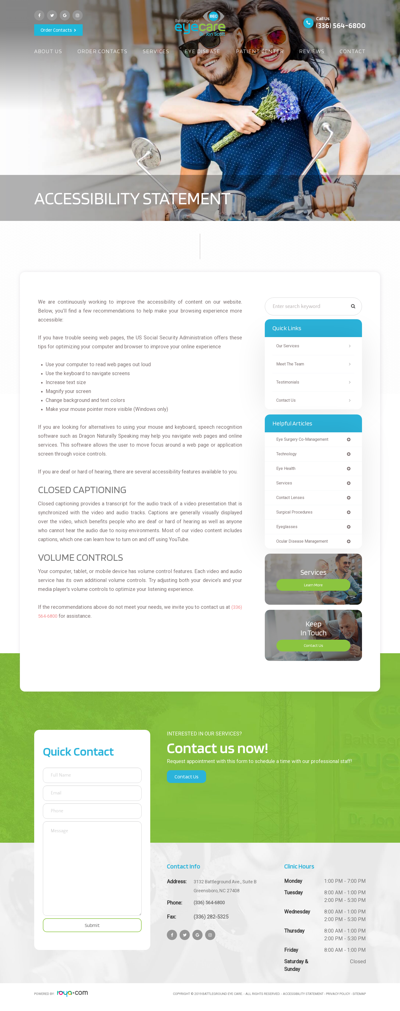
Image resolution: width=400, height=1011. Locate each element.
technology (288, 455)
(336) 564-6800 (341, 25)
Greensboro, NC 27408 (229, 889)
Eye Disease (202, 51)
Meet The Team (292, 364)
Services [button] (156, 51)
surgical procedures (296, 515)
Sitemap (359, 998)
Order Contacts (56, 30)
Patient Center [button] (260, 51)
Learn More (313, 589)
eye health (287, 470)
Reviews (311, 51)
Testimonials (289, 382)
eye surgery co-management (305, 439)
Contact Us (287, 400)
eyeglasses (288, 530)
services (285, 485)
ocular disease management (305, 545)
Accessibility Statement (303, 998)
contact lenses (292, 500)
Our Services (289, 346)
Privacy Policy (338, 998)
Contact (353, 51)
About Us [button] (48, 51)
